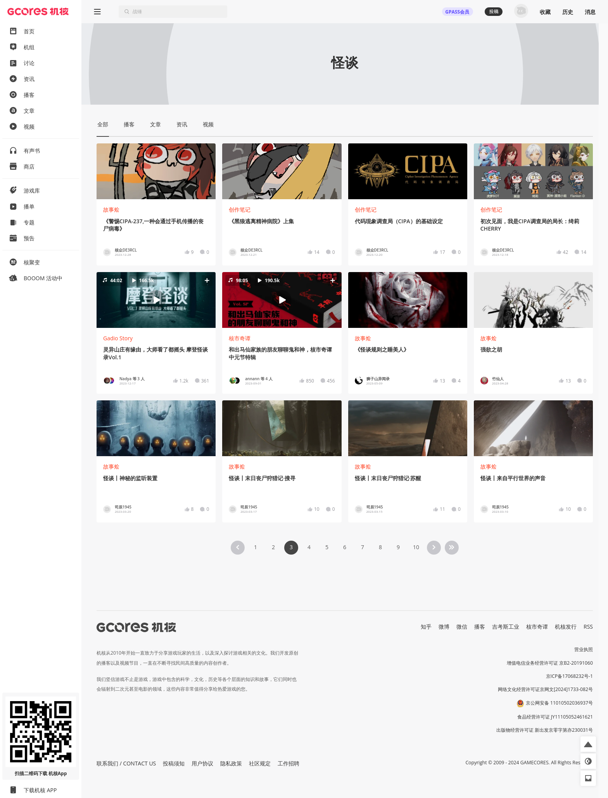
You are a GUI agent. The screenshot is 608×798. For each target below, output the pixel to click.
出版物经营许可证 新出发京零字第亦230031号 (544, 730)
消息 (590, 12)
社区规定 (260, 763)
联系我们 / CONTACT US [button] (126, 763)
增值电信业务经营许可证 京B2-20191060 (550, 663)
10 (416, 547)
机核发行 (566, 626)
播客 (479, 626)
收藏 (545, 12)
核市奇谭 (239, 338)
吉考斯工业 (505, 626)
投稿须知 (174, 763)
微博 (444, 626)
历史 (567, 12)
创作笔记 (239, 209)
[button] (156, 300)
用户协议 (202, 763)
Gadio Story (118, 338)
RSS (588, 626)
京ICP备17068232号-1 (569, 676)
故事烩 (111, 209)
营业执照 (583, 649)
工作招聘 (288, 763)
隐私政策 (231, 763)
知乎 (426, 626)
